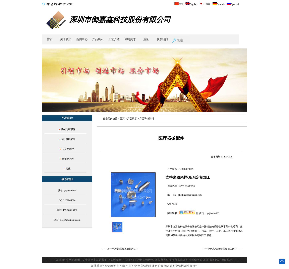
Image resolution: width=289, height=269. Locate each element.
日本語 (205, 4)
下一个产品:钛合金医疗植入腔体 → (222, 248)
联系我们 (162, 39)
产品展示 (98, 39)
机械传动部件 (68, 129)
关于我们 (65, 39)
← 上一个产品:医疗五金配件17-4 (121, 248)
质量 (146, 39)
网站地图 (74, 259)
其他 (68, 168)
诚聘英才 (130, 39)
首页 (50, 39)
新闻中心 (82, 39)
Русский (233, 4)
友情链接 (87, 259)
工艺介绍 (114, 39)
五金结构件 (68, 149)
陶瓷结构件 (68, 158)
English (191, 4)
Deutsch (219, 4)
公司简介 (61, 259)
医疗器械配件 (68, 139)
